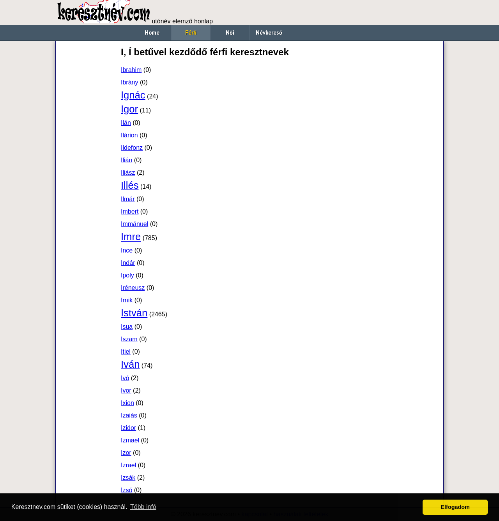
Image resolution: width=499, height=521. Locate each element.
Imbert (129, 211)
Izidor (128, 428)
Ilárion (129, 135)
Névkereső (269, 32)
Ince (127, 250)
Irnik (127, 300)
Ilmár (128, 199)
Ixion (127, 403)
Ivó (125, 378)
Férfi (190, 32)
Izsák (128, 477)
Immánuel (134, 224)
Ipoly (127, 275)
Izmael (130, 440)
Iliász (128, 172)
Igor (129, 108)
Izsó (126, 490)
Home (152, 32)
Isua (127, 326)
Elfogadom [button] (455, 507)
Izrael (128, 465)
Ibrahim (131, 70)
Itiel (126, 351)
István (134, 312)
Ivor (126, 390)
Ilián (126, 160)
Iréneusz (133, 287)
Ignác (133, 94)
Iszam (129, 339)
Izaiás (129, 415)
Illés (130, 185)
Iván (130, 364)
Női (230, 32)
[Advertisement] (88, 162)
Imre (131, 236)
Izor (126, 452)
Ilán (126, 122)
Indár (128, 263)
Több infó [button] (143, 506)
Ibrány (129, 82)
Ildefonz (132, 147)
